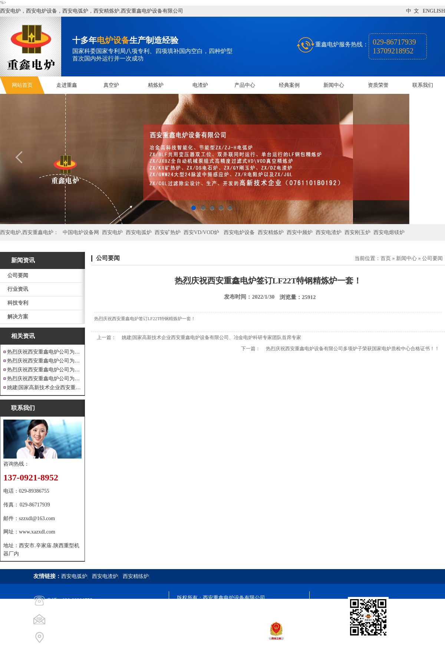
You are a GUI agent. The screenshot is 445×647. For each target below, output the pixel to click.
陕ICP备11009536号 (230, 611)
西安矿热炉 (168, 232)
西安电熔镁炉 (389, 232)
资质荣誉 (378, 85)
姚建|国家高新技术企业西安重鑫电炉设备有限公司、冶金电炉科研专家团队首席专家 (211, 337)
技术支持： (190, 638)
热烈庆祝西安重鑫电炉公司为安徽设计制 (44, 378)
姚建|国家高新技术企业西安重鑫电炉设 (44, 387)
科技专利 (17, 303)
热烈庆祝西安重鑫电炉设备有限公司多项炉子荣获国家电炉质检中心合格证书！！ (352, 348)
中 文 (412, 11)
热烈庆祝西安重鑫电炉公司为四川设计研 (44, 361)
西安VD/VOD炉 (201, 232)
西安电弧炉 (139, 232)
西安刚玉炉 (357, 232)
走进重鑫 (66, 85)
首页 (385, 258)
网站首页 (22, 85)
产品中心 (244, 85)
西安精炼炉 (271, 232)
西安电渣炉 (329, 232)
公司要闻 (17, 275)
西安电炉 (112, 232)
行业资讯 (17, 289)
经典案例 (289, 85)
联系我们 (422, 85)
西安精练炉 (136, 576)
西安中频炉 (300, 232)
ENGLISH (434, 11)
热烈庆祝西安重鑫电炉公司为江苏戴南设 (44, 352)
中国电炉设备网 (81, 232)
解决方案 (17, 316)
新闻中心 (333, 85)
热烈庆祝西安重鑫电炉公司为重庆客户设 (44, 369)
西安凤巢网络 (218, 638)
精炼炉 (156, 85)
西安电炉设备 (239, 232)
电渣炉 (200, 85)
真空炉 (111, 85)
